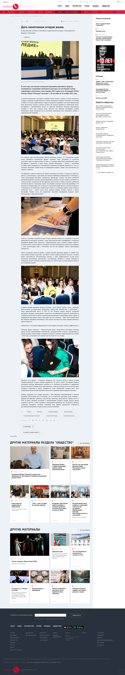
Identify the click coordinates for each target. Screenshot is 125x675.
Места (86, 12)
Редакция (100, 635)
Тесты (12, 645)
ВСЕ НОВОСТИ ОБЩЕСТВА (105, 172)
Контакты (100, 645)
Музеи (87, 6)
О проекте (60, 1)
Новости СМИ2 (13, 436)
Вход (121, 1)
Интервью (104, 34)
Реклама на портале (107, 12)
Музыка (96, 6)
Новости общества (104, 102)
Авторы (99, 637)
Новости (21, 12)
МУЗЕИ (98, 79)
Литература (76, 6)
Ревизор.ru (27, 37)
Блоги (12, 647)
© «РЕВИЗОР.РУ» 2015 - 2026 (28, 669)
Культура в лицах (16, 650)
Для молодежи (31, 635)
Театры (67, 635)
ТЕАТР (98, 21)
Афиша (60, 12)
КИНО (98, 28)
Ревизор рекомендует (71, 12)
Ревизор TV (14, 640)
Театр (59, 6)
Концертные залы (70, 638)
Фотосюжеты (14, 637)
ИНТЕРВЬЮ (15, 471)
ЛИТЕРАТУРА (100, 95)
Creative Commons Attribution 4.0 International (44, 662)
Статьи (23, 16)
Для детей (29, 633)
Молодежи (48, 12)
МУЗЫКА (99, 34)
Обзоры (12, 642)
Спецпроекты (31, 12)
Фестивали (43, 637)
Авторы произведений (105, 640)
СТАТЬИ (71, 21)
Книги (84, 633)
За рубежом (94, 12)
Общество (106, 6)
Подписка (69, 1)
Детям (41, 12)
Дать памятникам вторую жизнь (35, 16)
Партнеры (100, 642)
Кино (67, 6)
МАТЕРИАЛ (76, 21)
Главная (12, 16)
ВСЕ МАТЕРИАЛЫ (85, 443)
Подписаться (77, 615)
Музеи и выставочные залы (72, 637)
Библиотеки (68, 640)
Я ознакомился (41, 619)
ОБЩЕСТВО (65, 21)
